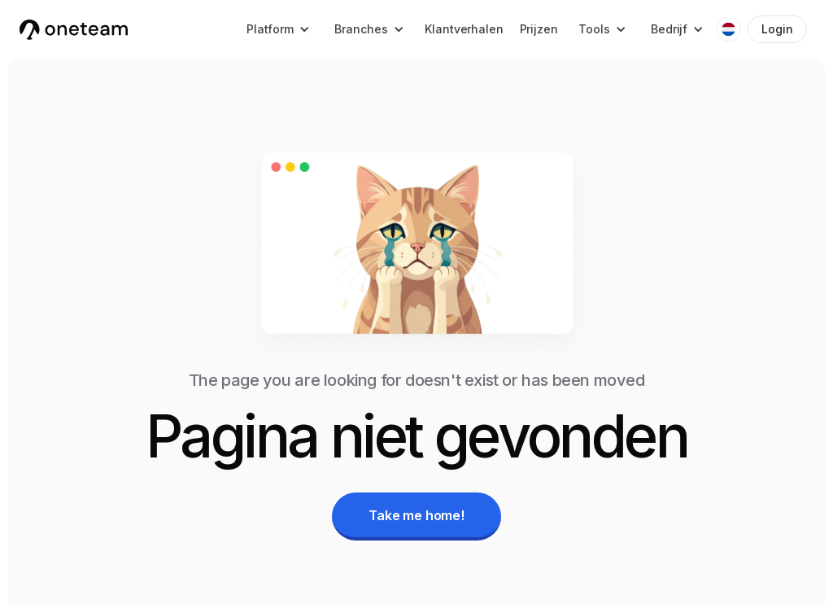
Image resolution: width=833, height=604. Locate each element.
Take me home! (416, 515)
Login (776, 29)
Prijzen (539, 29)
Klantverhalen (464, 29)
